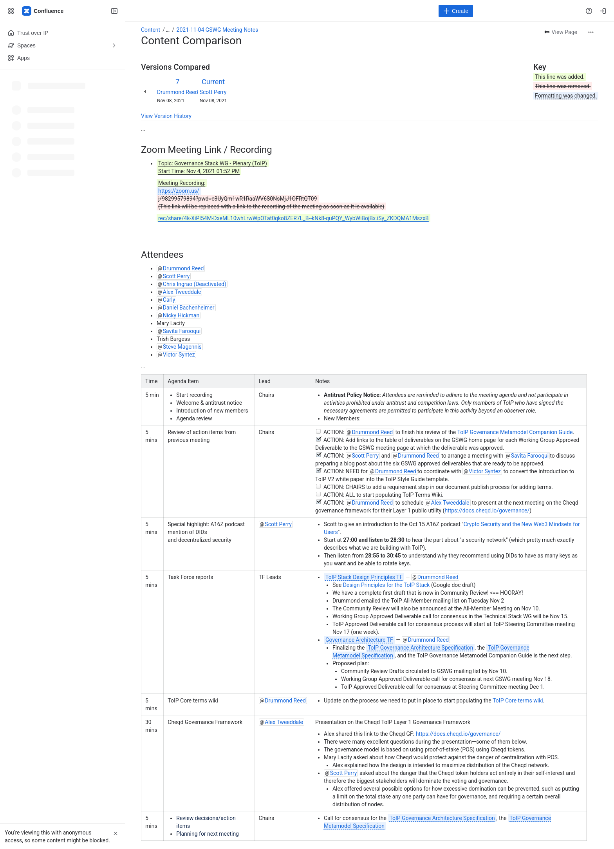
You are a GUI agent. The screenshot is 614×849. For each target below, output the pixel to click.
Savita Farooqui (181, 331)
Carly (169, 300)
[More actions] (590, 32)
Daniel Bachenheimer (189, 307)
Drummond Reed (177, 92)
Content (150, 30)
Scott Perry (213, 92)
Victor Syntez (179, 354)
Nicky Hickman (181, 315)
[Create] (456, 11)
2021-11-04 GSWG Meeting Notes (217, 30)
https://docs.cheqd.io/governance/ (486, 510)
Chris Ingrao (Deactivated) (194, 284)
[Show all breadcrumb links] (168, 30)
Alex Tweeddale (182, 292)
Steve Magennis (182, 347)
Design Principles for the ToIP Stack (386, 585)
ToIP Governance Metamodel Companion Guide (515, 432)
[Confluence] (43, 11)
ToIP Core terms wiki (518, 700)
